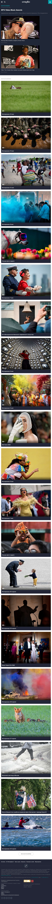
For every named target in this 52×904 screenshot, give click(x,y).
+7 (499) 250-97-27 (44, 877)
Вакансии (23, 861)
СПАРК (2, 884)
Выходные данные (28, 885)
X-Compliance (3, 885)
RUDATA (2, 894)
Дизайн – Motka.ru (28, 886)
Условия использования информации (32, 884)
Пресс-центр (17, 861)
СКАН (2, 893)
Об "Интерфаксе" (10, 861)
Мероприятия (38, 861)
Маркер (2, 887)
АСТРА (2, 888)
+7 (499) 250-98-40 (34, 877)
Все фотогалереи (26, 854)
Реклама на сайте (30, 861)
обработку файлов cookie (6, 875)
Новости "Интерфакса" (5, 892)
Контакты (3, 861)
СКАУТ (2, 886)
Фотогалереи (5, 6)
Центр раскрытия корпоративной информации (10, 895)
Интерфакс (26, 2)
